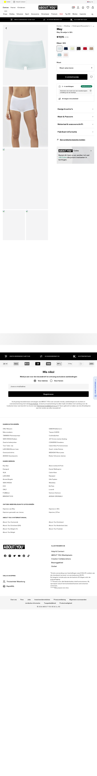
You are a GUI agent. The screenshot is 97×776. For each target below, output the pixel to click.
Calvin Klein (53, 621)
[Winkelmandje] (92, 7)
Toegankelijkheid (50, 716)
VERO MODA (7, 632)
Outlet (7, 2)
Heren (13, 7)
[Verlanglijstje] (87, 7)
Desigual (6, 618)
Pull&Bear (6, 642)
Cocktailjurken (54, 585)
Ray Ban (6, 615)
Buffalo (51, 635)
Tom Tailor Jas (8, 595)
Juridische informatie (32, 716)
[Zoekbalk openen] (91, 14)
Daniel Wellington (55, 618)
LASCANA (6, 625)
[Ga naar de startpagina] (48, 7)
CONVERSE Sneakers (56, 591)
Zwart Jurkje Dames (56, 598)
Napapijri (52, 625)
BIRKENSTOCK (8, 645)
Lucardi (51, 638)
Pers (22, 713)
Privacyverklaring (60, 713)
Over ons (14, 713)
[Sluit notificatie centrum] (83, 7)
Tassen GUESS (54, 581)
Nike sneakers (8, 581)
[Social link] (5, 668)
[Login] (78, 7)
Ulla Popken (53, 628)
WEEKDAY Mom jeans (56, 601)
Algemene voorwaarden (77, 713)
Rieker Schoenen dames (57, 605)
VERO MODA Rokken (10, 588)
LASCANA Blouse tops (11, 598)
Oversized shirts (8, 601)
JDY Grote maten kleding (58, 588)
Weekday (52, 632)
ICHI (4, 635)
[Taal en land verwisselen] (90, 2)
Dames (6, 7)
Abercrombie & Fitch (56, 615)
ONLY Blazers (7, 578)
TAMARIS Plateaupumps (11, 585)
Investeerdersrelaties (42, 713)
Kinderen (21, 7)
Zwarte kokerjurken (10, 591)
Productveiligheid (66, 716)
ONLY (5, 638)
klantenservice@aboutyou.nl (47, 555)
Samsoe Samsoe (55, 642)
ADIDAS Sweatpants (10, 605)
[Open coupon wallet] (73, 7)
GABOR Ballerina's (55, 578)
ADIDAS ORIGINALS (56, 645)
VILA (4, 621)
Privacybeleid (33, 553)
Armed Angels (8, 628)
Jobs (29, 713)
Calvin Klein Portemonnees (58, 595)
